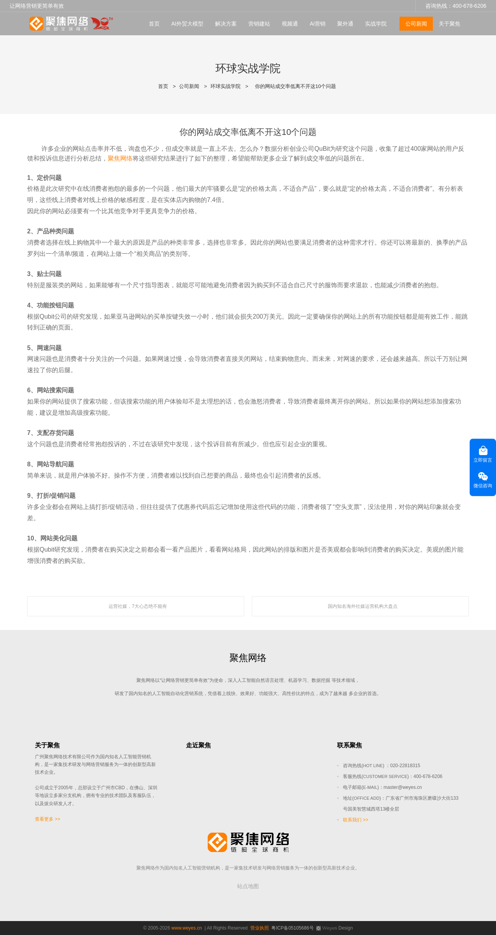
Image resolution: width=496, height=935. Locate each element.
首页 (154, 24)
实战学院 (376, 24)
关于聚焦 (449, 24)
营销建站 (259, 24)
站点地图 (248, 886)
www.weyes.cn (186, 928)
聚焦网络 (120, 158)
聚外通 (345, 24)
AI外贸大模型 (187, 24)
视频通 (290, 24)
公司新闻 (416, 24)
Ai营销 (317, 24)
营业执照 (259, 928)
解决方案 (226, 24)
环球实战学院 (225, 86)
